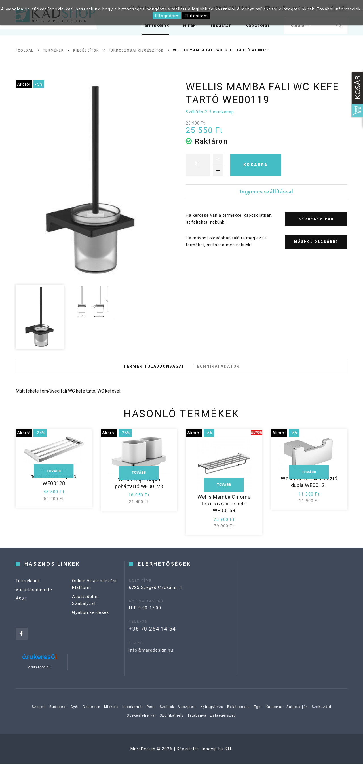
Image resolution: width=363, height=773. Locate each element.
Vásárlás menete (34, 605)
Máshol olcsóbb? (316, 242)
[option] (91, 180)
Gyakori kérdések (90, 628)
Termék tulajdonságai (146, 370)
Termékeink (146, 28)
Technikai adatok (224, 370)
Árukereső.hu (39, 676)
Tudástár (216, 28)
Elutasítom (196, 15)
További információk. (339, 9)
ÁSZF (22, 614)
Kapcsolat (256, 28)
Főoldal (24, 50)
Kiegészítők (86, 50)
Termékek (53, 50)
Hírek (183, 28)
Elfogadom (166, 15)
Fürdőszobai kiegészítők (136, 50)
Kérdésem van (316, 219)
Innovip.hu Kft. (217, 758)
